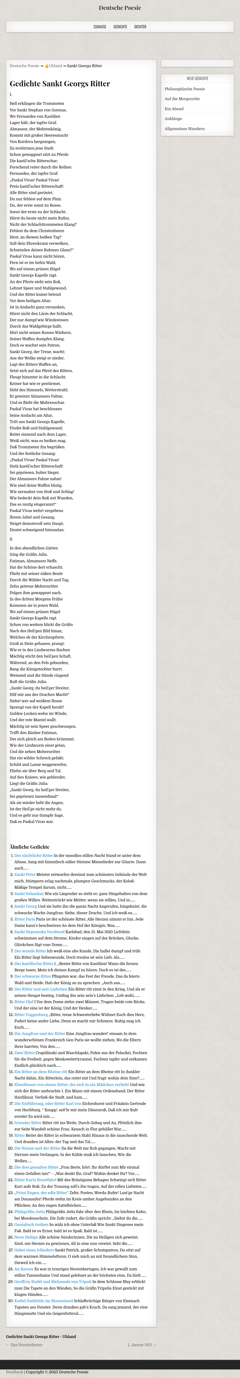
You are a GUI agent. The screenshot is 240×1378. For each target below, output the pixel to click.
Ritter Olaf (24, 1002)
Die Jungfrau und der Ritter (40, 1034)
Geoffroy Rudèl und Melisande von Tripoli (53, 1282)
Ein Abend (174, 109)
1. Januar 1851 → (142, 1345)
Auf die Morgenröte (182, 99)
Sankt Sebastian (30, 894)
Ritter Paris (25, 919)
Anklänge (173, 119)
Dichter (140, 26)
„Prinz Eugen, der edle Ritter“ (42, 1193)
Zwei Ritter (25, 1053)
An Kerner (24, 1269)
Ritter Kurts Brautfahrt (36, 1180)
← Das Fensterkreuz (24, 1345)
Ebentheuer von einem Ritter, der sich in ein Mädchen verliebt (72, 1085)
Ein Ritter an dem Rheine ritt (41, 1072)
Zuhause (100, 26)
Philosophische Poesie (185, 89)
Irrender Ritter (28, 1123)
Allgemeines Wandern (185, 129)
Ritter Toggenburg (32, 1015)
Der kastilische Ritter (34, 964)
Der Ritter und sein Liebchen (41, 989)
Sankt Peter (26, 875)
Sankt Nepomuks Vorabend (40, 932)
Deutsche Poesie (120, 7)
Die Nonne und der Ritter (38, 1148)
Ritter (20, 1135)
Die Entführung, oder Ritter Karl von (48, 1104)
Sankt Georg (26, 906)
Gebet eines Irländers (35, 1250)
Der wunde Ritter (31, 951)
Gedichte (120, 26)
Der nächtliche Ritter (34, 856)
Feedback (14, 1372)
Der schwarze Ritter (33, 976)
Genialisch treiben (32, 1225)
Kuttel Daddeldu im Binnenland (44, 1301)
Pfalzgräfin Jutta (30, 1212)
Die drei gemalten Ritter (37, 1167)
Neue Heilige (27, 1237)
